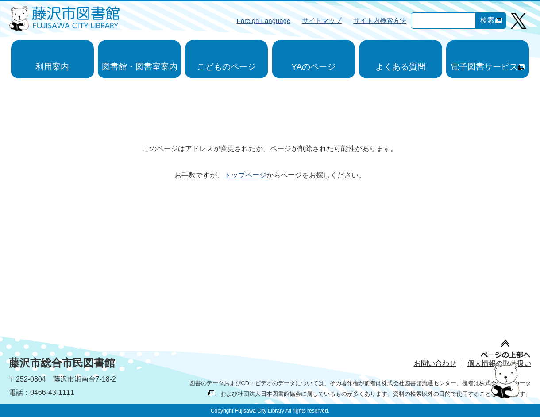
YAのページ (313, 66)
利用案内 (52, 66)
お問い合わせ (435, 363)
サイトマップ (322, 20)
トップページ (245, 175)
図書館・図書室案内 (139, 66)
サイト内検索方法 (379, 20)
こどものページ (226, 66)
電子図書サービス (488, 66)
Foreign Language (264, 20)
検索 (491, 20)
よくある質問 (400, 66)
